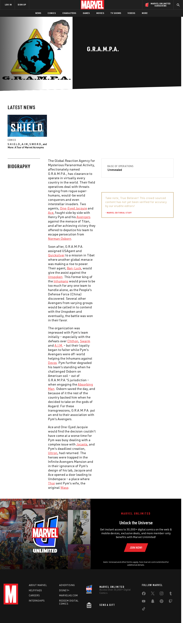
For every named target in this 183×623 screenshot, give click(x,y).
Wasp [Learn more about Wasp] (64, 487)
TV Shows (116, 13)
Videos (131, 13)
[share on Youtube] (143, 602)
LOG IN (8, 4)
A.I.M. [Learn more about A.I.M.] (59, 345)
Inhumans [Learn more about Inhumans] (61, 281)
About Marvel (38, 585)
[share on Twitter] (152, 594)
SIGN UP (22, 4)
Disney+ (64, 590)
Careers (34, 595)
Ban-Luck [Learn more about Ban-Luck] (74, 268)
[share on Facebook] (144, 594)
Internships (37, 600)
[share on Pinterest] (161, 602)
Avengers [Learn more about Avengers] (83, 217)
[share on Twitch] (170, 602)
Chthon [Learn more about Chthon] (72, 341)
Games (86, 13)
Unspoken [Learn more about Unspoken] (55, 277)
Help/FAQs (35, 590)
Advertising (67, 585)
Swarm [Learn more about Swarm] (85, 341)
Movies (100, 13)
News (38, 13)
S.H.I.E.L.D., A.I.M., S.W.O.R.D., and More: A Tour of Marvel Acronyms (27, 146)
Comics (52, 13)
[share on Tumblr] (170, 594)
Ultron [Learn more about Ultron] (52, 453)
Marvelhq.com (68, 595)
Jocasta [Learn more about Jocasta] (81, 444)
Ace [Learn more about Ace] (50, 213)
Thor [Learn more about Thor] (51, 483)
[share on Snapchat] (152, 602)
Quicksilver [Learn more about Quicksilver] (56, 255)
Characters (69, 13)
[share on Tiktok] (143, 609)
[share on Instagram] (161, 594)
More (145, 13)
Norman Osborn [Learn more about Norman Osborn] (59, 239)
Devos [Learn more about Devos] (52, 363)
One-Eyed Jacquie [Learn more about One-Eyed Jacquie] (73, 208)
